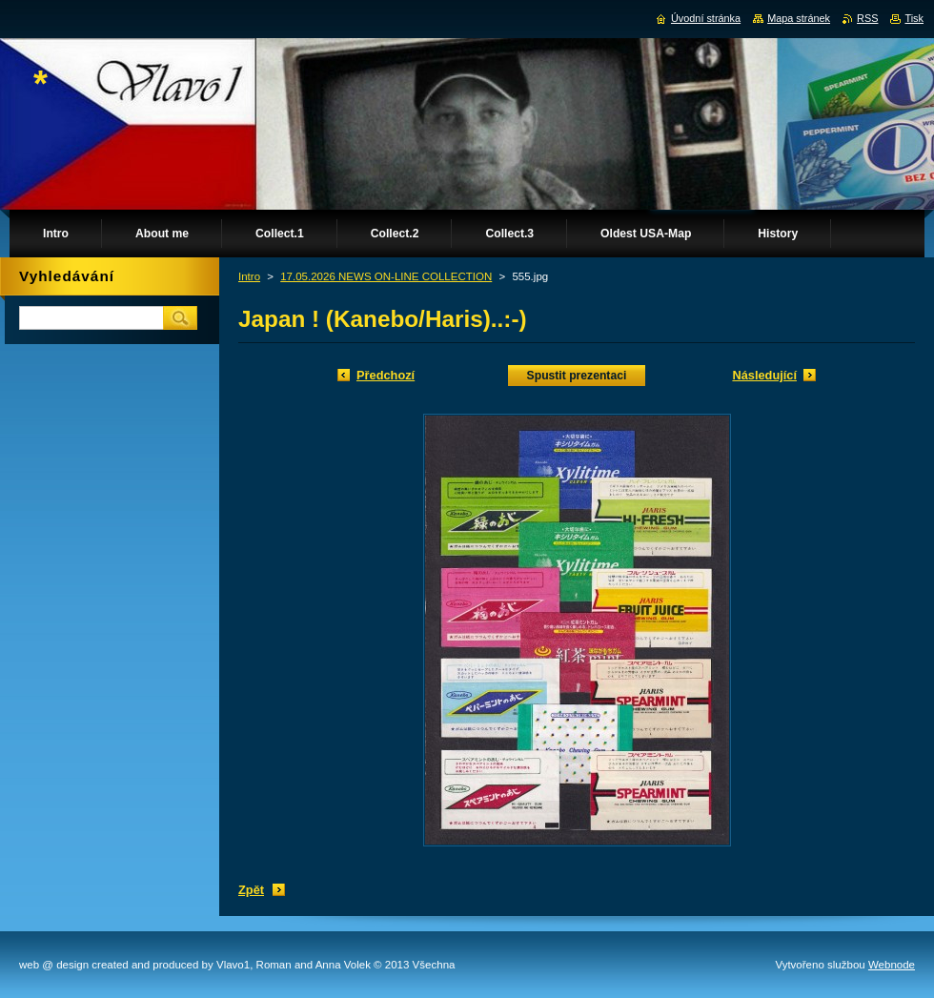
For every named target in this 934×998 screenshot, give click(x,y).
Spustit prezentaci (577, 375)
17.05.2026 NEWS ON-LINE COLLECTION (386, 276)
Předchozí (385, 375)
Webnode (891, 964)
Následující (764, 375)
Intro (249, 276)
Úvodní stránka (706, 18)
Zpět (251, 890)
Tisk (914, 18)
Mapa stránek (798, 18)
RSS (867, 18)
